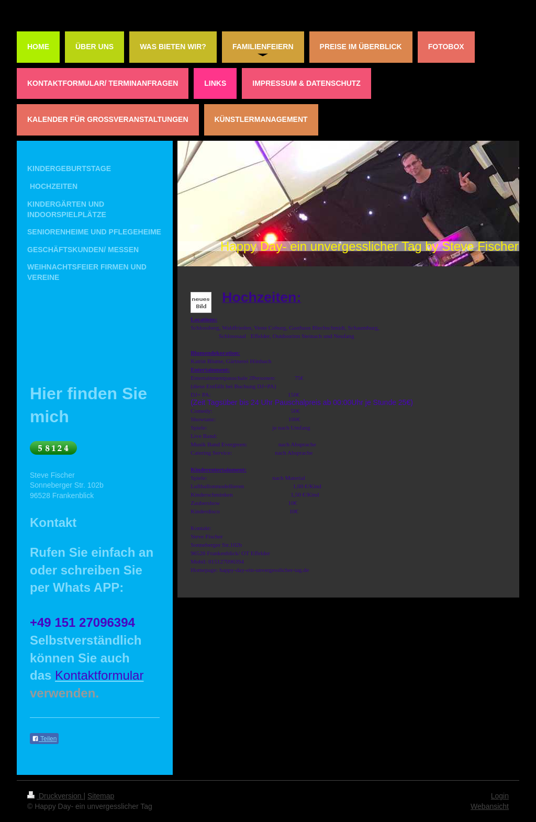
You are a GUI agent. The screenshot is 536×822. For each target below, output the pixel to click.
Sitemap (100, 796)
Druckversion (55, 796)
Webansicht (490, 806)
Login (500, 796)
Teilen (44, 738)
